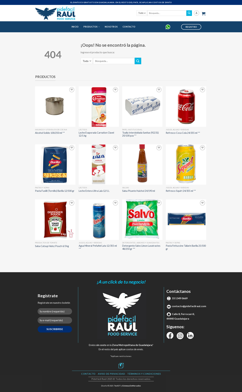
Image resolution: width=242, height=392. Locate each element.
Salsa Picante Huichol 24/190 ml (138, 190)
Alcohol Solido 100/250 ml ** (50, 132)
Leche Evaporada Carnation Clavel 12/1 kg (96, 134)
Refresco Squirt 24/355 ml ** (181, 190)
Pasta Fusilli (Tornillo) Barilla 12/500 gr (54, 190)
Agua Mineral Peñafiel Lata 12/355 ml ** (98, 247)
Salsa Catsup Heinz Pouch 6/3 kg (52, 246)
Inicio (75, 26)
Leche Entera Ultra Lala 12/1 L (94, 190)
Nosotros (111, 26)
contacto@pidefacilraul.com (189, 306)
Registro (191, 27)
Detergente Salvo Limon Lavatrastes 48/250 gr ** (141, 247)
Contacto (129, 26)
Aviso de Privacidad (111, 373)
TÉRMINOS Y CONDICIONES (144, 373)
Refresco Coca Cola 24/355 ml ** (183, 132)
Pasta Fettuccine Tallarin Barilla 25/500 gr (186, 247)
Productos (91, 26)
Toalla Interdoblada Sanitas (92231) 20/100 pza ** (140, 134)
